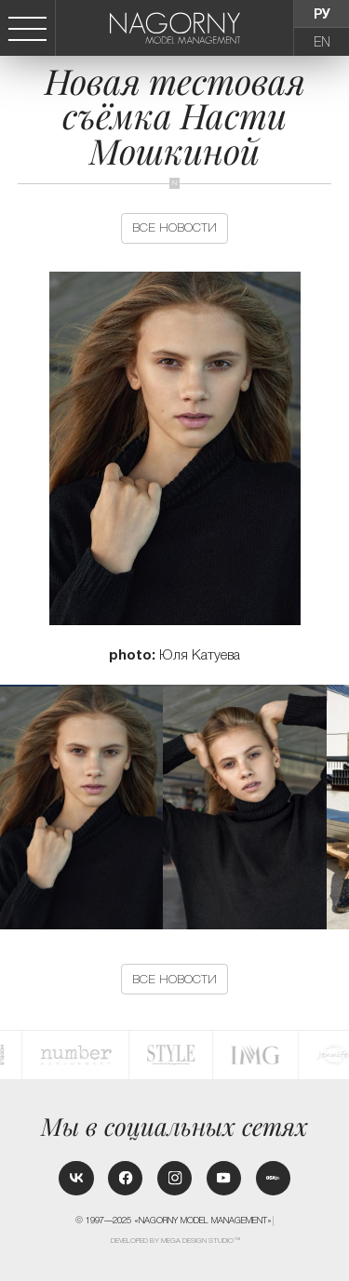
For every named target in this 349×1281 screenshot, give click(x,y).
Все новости (174, 227)
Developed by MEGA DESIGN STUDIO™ (175, 1240)
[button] (341, 807)
